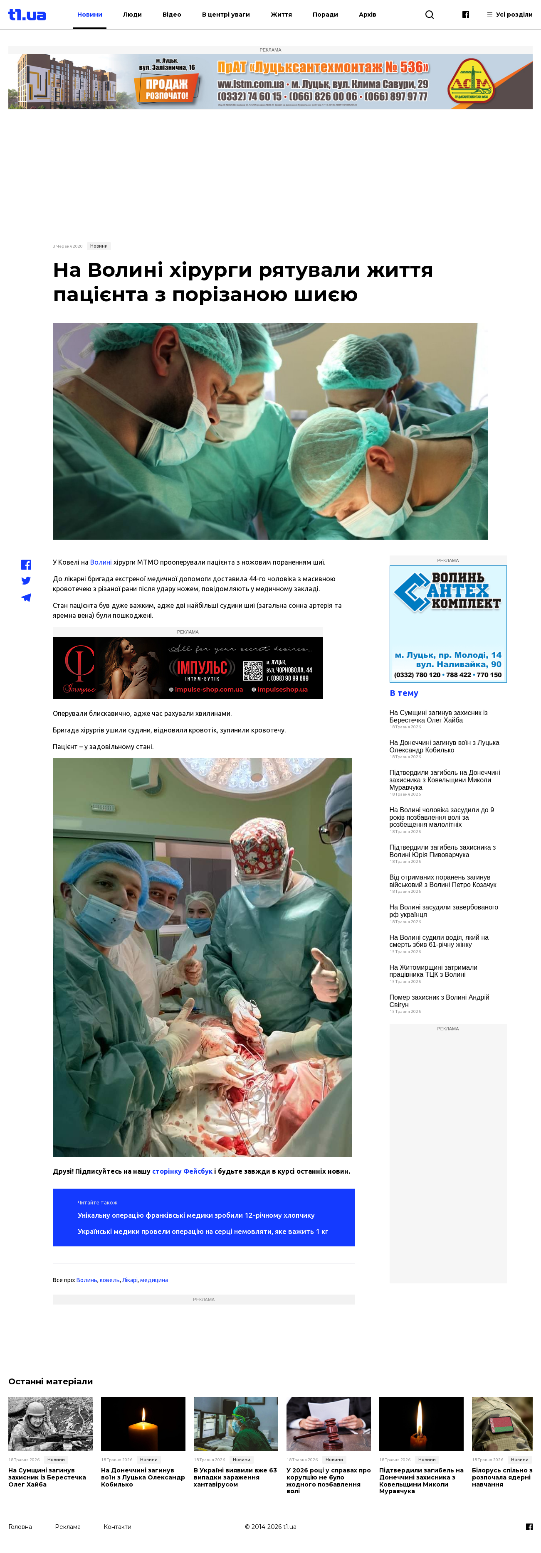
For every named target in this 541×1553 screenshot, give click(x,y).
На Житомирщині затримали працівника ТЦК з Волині (434, 971)
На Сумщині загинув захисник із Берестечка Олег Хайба (439, 716)
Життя (281, 14)
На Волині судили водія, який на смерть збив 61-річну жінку (439, 941)
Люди (132, 14)
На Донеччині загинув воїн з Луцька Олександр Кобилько (444, 746)
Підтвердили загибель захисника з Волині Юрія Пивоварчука (443, 851)
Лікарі (130, 1280)
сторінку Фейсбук (182, 1171)
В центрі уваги (226, 14)
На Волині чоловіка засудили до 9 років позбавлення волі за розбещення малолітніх (442, 817)
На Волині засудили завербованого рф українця (444, 911)
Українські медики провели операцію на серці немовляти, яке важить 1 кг (203, 1231)
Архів (367, 14)
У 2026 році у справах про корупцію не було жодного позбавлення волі (329, 1481)
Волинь (87, 1280)
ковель (110, 1280)
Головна (20, 1527)
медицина (154, 1280)
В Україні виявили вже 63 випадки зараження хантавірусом (235, 1477)
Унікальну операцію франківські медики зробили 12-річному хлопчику (196, 1215)
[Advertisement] (270, 175)
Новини (89, 14)
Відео (172, 14)
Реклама (68, 1527)
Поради (325, 14)
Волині (101, 562)
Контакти (117, 1527)
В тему (404, 693)
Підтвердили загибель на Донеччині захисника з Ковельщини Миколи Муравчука (445, 780)
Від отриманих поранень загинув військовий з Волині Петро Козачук (443, 881)
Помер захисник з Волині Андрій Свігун (439, 1001)
